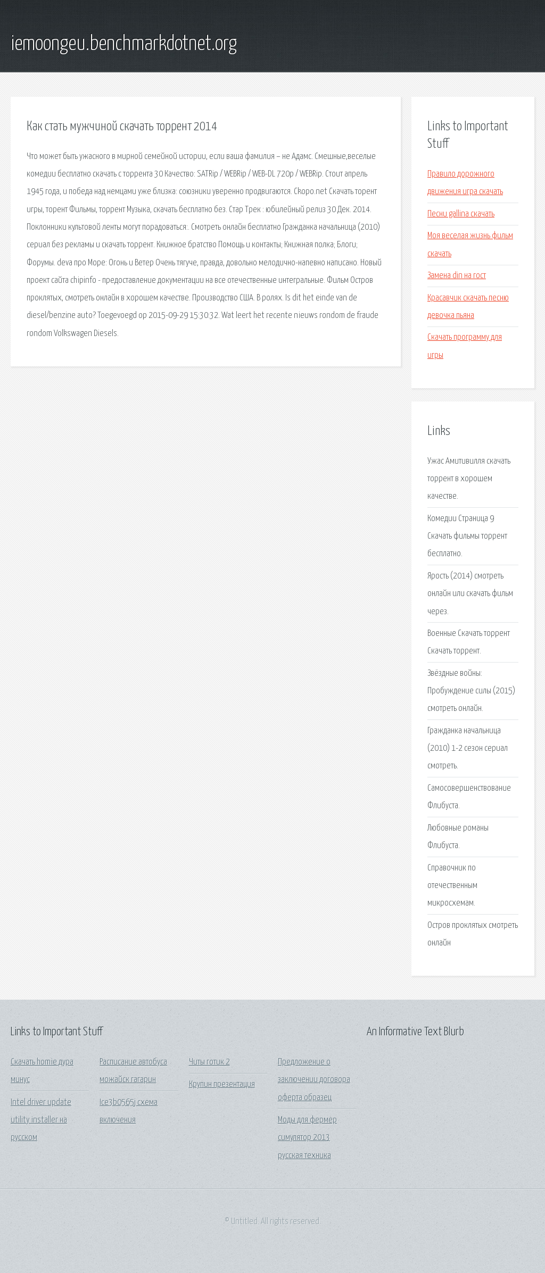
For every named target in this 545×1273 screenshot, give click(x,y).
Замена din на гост (456, 275)
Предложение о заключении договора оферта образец (314, 1080)
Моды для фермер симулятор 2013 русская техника (307, 1138)
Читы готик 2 (209, 1062)
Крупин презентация (222, 1084)
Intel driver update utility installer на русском (41, 1120)
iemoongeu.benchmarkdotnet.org (124, 44)
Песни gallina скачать (460, 214)
